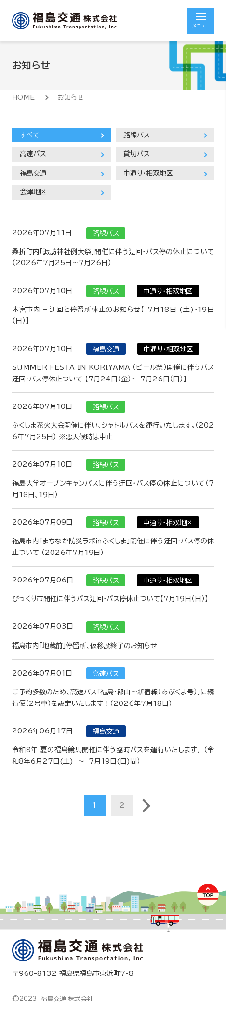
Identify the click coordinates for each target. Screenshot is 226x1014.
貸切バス (136, 153)
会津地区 (33, 192)
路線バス (136, 135)
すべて (30, 135)
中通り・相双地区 (148, 173)
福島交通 (33, 173)
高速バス (33, 153)
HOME (23, 97)
